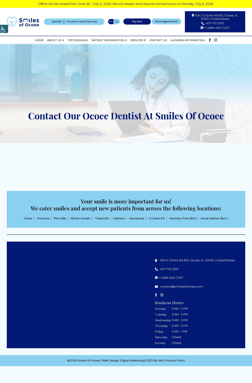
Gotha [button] (28, 218)
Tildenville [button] (102, 218)
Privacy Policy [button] (175, 361)
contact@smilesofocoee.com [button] (182, 286)
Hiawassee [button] (136, 218)
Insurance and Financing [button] (82, 21)
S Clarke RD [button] (157, 218)
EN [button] (110, 21)
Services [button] (136, 40)
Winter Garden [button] (80, 218)
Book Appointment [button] (167, 21)
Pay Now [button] (137, 21)
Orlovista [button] (43, 218)
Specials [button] (55, 21)
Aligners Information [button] (187, 40)
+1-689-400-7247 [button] (217, 28)
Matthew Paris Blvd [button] (182, 218)
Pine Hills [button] (60, 218)
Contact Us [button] (158, 40)
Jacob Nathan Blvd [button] (213, 218)
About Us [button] (54, 40)
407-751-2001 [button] (215, 23)
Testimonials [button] (77, 40)
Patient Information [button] (107, 40)
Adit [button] (161, 361)
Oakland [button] (119, 218)
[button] (23, 21)
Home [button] (39, 40)
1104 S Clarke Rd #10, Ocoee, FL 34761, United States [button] (216, 17)
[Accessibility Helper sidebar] (4, 29)
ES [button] (116, 21)
